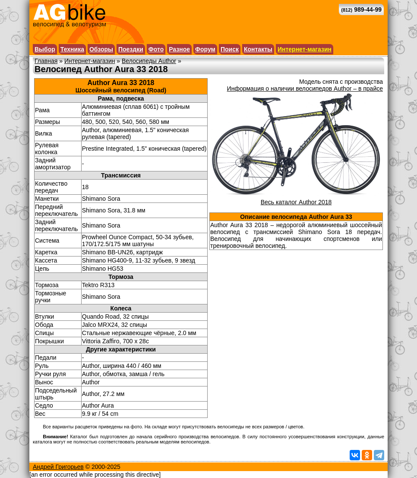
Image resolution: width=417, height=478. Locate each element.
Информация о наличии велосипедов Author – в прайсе (305, 88)
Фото (156, 49)
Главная (46, 60)
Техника (72, 49)
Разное (179, 49)
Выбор (45, 49)
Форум (205, 49)
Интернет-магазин (305, 49)
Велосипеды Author (149, 60)
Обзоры (101, 49)
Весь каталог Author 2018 (296, 202)
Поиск (230, 49)
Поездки (130, 49)
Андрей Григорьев (58, 466)
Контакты (258, 49)
